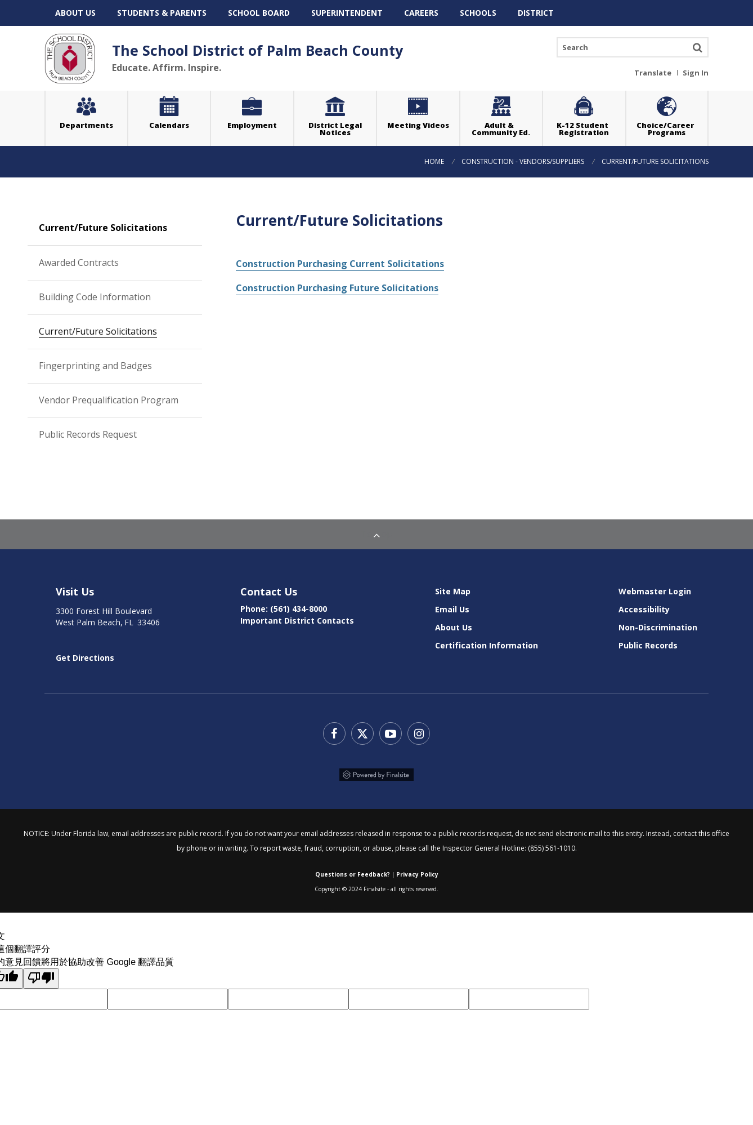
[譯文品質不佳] (41, 974)
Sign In (696, 72)
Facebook (334, 729)
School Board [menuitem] (259, 12)
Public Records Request (88, 430)
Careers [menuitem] (421, 12)
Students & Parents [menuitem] (162, 12)
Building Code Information (120, 292)
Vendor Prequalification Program (108, 396)
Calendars (169, 125)
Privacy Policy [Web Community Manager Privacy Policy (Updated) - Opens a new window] (417, 870)
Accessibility (644, 605)
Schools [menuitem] (478, 12)
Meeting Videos (423, 112)
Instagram (418, 729)
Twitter (362, 729)
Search (697, 47)
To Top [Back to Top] (376, 530)
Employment (252, 125)
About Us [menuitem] (75, 12)
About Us (453, 623)
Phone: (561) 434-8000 (283, 604)
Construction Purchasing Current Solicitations (340, 260)
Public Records (648, 641)
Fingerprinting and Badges (120, 361)
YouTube (390, 729)
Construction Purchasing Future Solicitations (337, 284)
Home (434, 158)
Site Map (452, 587)
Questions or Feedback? (352, 870)
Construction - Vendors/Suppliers (522, 158)
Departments (86, 125)
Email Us (452, 605)
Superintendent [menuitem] (347, 12)
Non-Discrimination (657, 623)
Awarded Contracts (120, 258)
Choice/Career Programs (667, 128)
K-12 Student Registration (584, 128)
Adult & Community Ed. (501, 128)
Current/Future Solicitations (98, 327)
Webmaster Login (654, 587)
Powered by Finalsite (376, 770)
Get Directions (85, 653)
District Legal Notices (342, 115)
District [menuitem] (536, 12)
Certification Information (486, 641)
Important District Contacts (297, 616)
